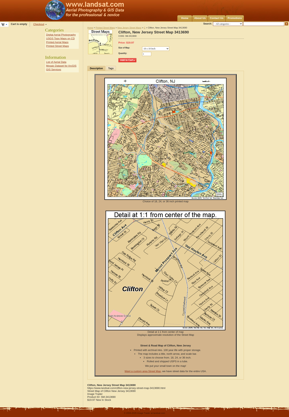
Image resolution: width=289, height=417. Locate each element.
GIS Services (53, 69)
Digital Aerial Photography (61, 34)
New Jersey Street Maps (129, 27)
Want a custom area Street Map (143, 371)
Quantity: (122, 53)
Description (96, 68)
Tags (111, 68)
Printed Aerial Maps (57, 42)
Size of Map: (124, 48)
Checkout (38, 24)
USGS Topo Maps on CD (60, 38)
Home (184, 18)
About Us (200, 18)
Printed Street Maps (105, 27)
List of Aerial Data (56, 62)
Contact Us (216, 18)
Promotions (235, 18)
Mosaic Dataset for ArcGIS (61, 65)
